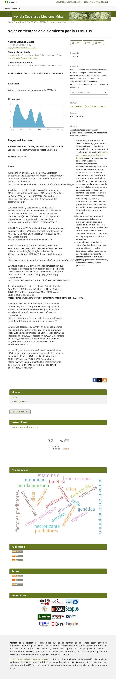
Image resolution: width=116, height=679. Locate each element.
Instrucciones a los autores (25, 427)
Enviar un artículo (20, 411)
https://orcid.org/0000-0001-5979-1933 (22, 58)
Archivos (20, 22)
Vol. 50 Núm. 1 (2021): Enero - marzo (43, 22)
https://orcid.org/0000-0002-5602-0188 (22, 48)
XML (99, 42)
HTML (77, 42)
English (15, 397)
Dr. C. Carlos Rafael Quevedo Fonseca (29, 659)
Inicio (10, 22)
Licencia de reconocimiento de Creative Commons (92, 155)
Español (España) (19, 401)
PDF (89, 42)
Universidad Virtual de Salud (69, 2)
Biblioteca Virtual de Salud (96, 2)
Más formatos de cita (81, 92)
